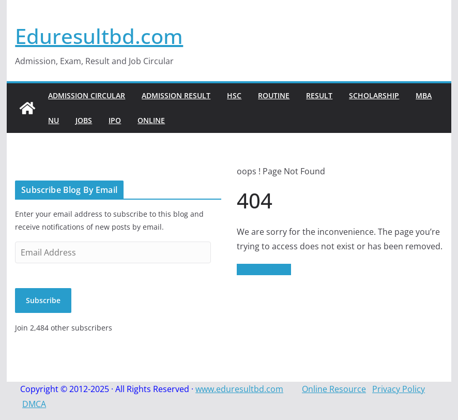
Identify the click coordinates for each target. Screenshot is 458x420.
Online (151, 120)
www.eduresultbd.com (239, 389)
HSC (234, 95)
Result (319, 95)
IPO (115, 120)
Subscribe (43, 300)
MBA (424, 95)
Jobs (83, 120)
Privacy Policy (398, 389)
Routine (273, 95)
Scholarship (374, 95)
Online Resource (334, 389)
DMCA (34, 404)
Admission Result (176, 95)
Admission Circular (86, 95)
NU (53, 120)
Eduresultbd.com (99, 36)
